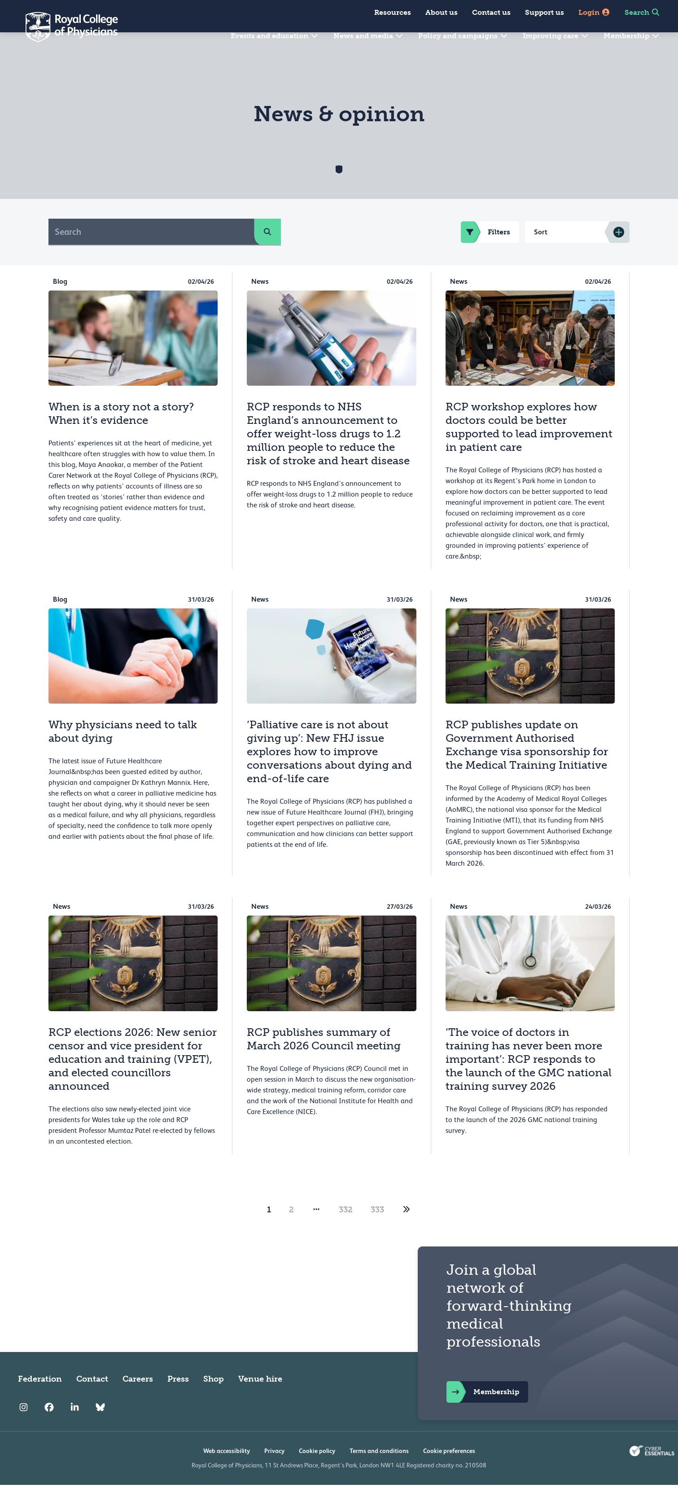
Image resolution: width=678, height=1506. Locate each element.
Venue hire (260, 1400)
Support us (544, 12)
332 (346, 1231)
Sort (540, 253)
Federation (40, 1400)
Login (594, 12)
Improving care (556, 35)
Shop (213, 1400)
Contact (92, 1400)
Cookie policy (317, 1471)
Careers (137, 1400)
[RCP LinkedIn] (74, 1429)
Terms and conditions (379, 1471)
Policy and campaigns (463, 35)
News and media (368, 35)
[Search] (151, 253)
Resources (392, 12)
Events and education (275, 35)
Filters (485, 253)
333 (377, 1231)
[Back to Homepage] (65, 26)
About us (441, 12)
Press (178, 1400)
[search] (267, 253)
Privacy (274, 1471)
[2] (406, 1231)
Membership (632, 35)
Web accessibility (226, 1471)
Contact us (491, 12)
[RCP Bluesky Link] (100, 1429)
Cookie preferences (449, 1471)
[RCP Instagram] (23, 1429)
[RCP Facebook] (49, 1429)
